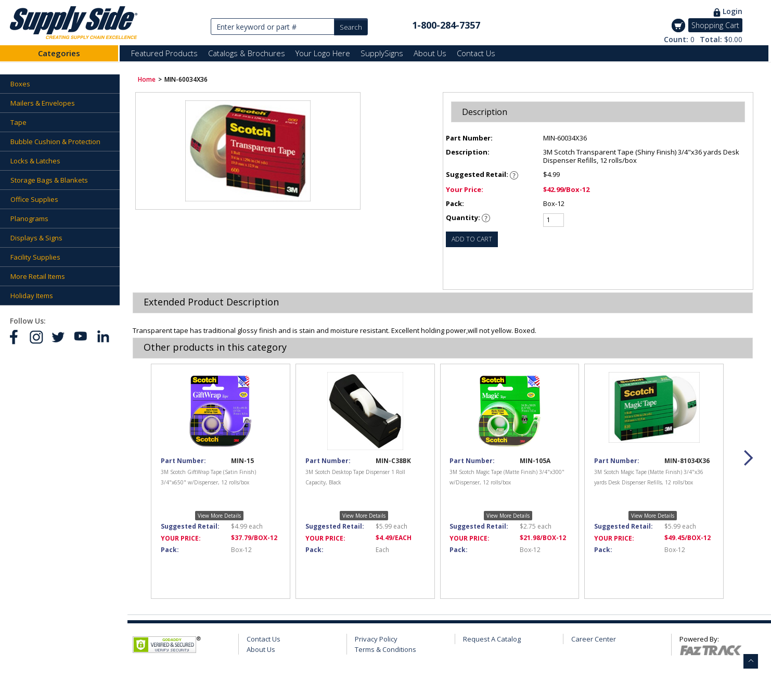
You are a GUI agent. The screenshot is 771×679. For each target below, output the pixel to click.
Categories (59, 53)
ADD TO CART (472, 239)
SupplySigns (382, 53)
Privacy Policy (376, 639)
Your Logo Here (322, 53)
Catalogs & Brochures (246, 53)
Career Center (593, 639)
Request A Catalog (492, 639)
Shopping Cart (715, 25)
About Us (430, 53)
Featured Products (164, 53)
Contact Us (476, 53)
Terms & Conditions (385, 649)
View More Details (219, 515)
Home (147, 79)
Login (732, 11)
